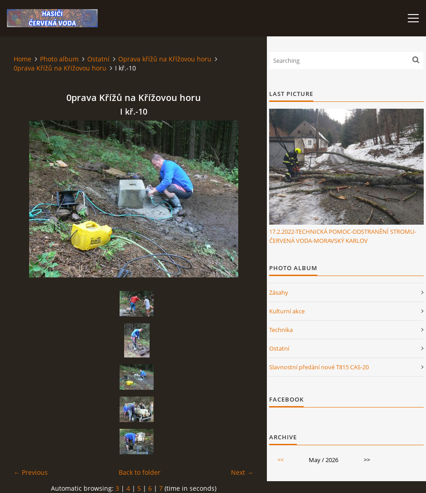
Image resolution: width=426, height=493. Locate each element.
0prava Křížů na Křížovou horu (60, 68)
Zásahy (278, 292)
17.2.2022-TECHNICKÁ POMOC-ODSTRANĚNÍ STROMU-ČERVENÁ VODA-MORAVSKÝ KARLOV (342, 236)
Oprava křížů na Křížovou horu (164, 59)
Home (22, 59)
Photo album (59, 59)
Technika (281, 330)
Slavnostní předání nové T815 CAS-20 (319, 367)
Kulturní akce (287, 311)
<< (280, 460)
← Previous (31, 472)
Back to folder (139, 472)
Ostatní (98, 59)
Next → (242, 472)
